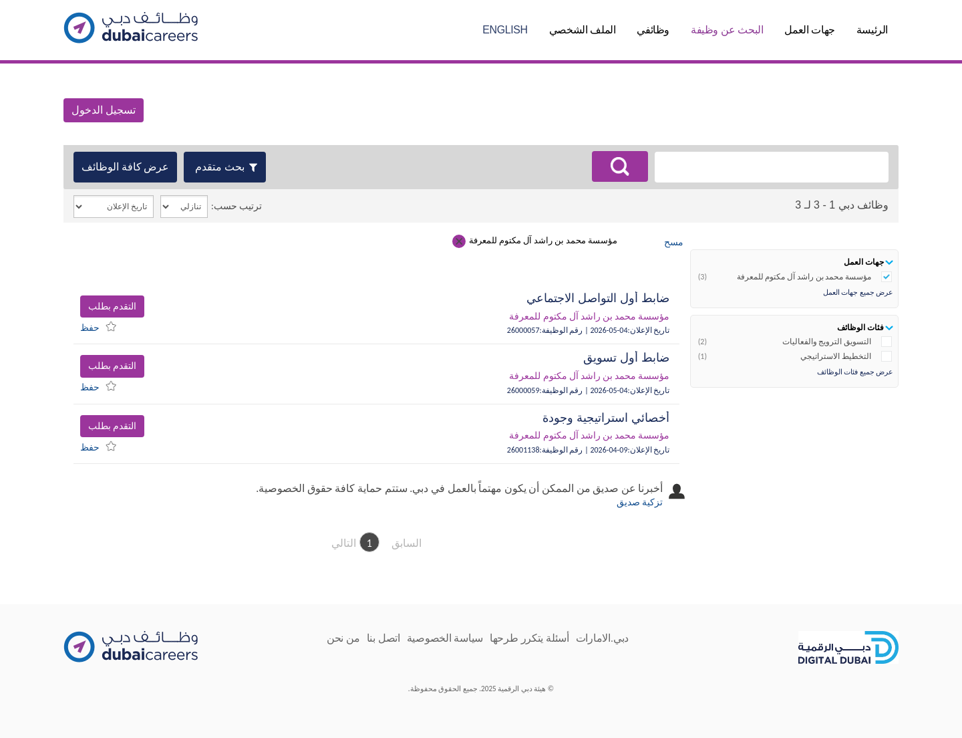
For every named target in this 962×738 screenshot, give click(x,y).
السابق (406, 543)
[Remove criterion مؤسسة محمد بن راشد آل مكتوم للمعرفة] (459, 241)
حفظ (90, 328)
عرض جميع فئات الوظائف (855, 372)
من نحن (343, 638)
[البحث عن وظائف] (620, 166)
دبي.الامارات (602, 638)
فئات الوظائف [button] (860, 327)
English (504, 29)
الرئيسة (872, 29)
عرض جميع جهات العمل (858, 292)
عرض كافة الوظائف (125, 166)
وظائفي (653, 29)
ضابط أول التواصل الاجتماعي (597, 298)
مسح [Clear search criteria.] (673, 242)
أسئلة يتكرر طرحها (529, 638)
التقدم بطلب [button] (112, 306)
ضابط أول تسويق (626, 357)
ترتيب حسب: (236, 206)
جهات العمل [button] (864, 262)
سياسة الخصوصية (445, 638)
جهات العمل (809, 29)
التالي (343, 543)
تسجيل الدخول (103, 110)
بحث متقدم (220, 166)
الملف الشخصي (582, 29)
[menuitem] (101, 326)
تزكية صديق (640, 502)
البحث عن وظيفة (727, 29)
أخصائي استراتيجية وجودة (605, 417)
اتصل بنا (383, 638)
